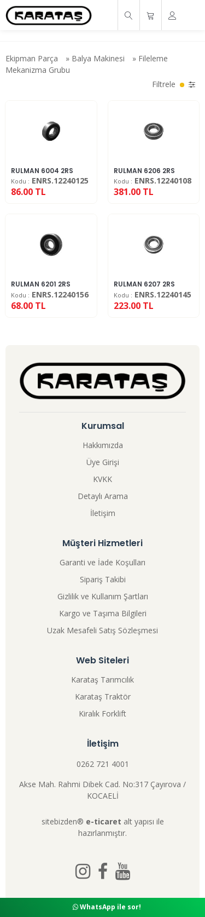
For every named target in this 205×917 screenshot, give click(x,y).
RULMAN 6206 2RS (144, 170)
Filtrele (173, 84)
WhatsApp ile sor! (107, 907)
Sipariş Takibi (103, 579)
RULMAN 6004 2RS (42, 170)
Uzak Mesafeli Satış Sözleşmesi (102, 630)
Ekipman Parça (31, 58)
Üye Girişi (102, 462)
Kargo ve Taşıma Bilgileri (103, 613)
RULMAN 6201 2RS (41, 284)
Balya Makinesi (98, 58)
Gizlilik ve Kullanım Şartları (102, 596)
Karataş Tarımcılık (102, 679)
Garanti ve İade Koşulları (102, 562)
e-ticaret (103, 821)
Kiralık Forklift (102, 713)
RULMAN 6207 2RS (144, 284)
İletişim (102, 513)
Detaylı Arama (103, 496)
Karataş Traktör (103, 696)
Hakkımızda (103, 445)
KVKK (102, 479)
